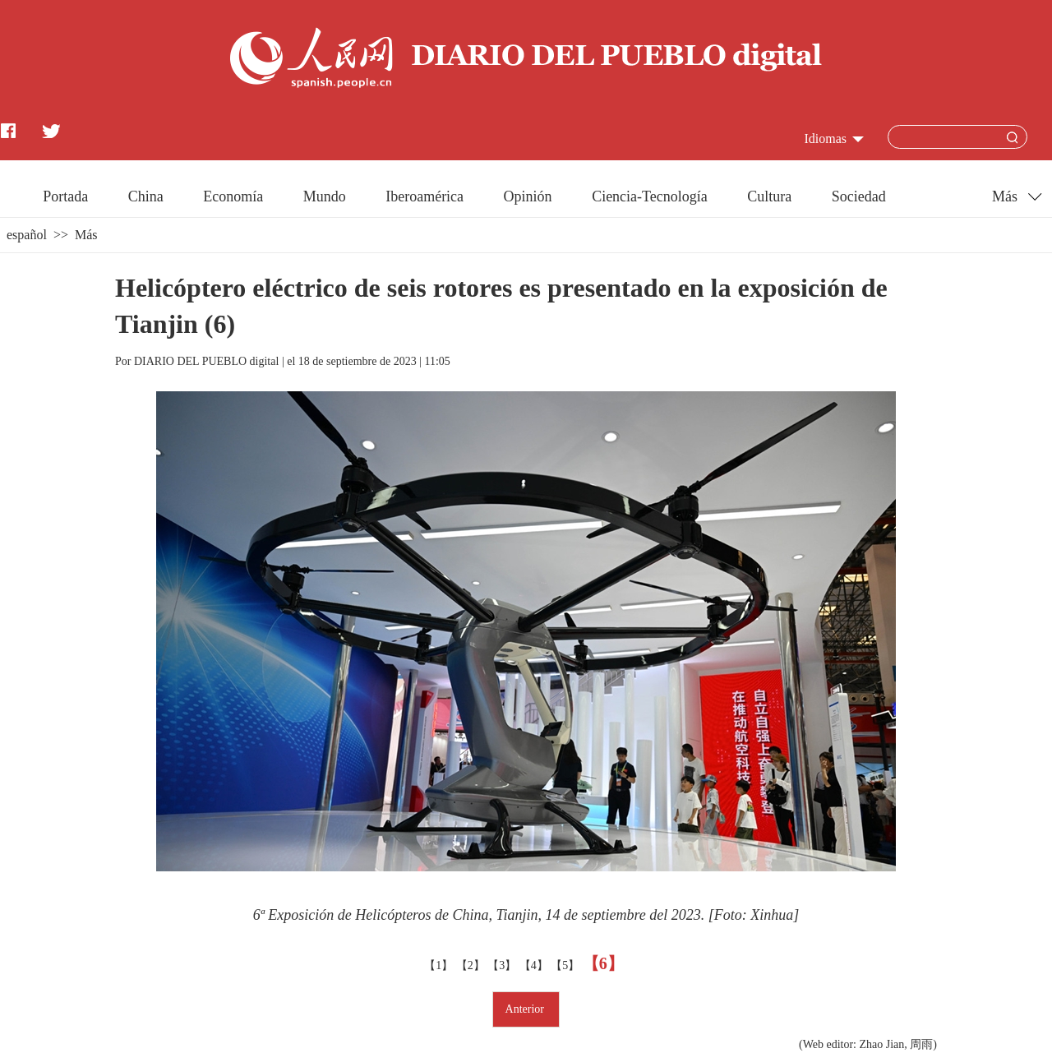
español (27, 235)
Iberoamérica (424, 196)
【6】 (605, 963)
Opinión (528, 196)
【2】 (472, 965)
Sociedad (859, 196)
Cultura (769, 196)
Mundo (324, 196)
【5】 (567, 965)
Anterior (526, 1009)
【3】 (503, 965)
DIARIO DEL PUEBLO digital (206, 361)
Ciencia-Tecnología (650, 196)
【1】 (440, 965)
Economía (233, 196)
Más (86, 235)
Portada (65, 196)
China (146, 196)
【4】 (535, 965)
